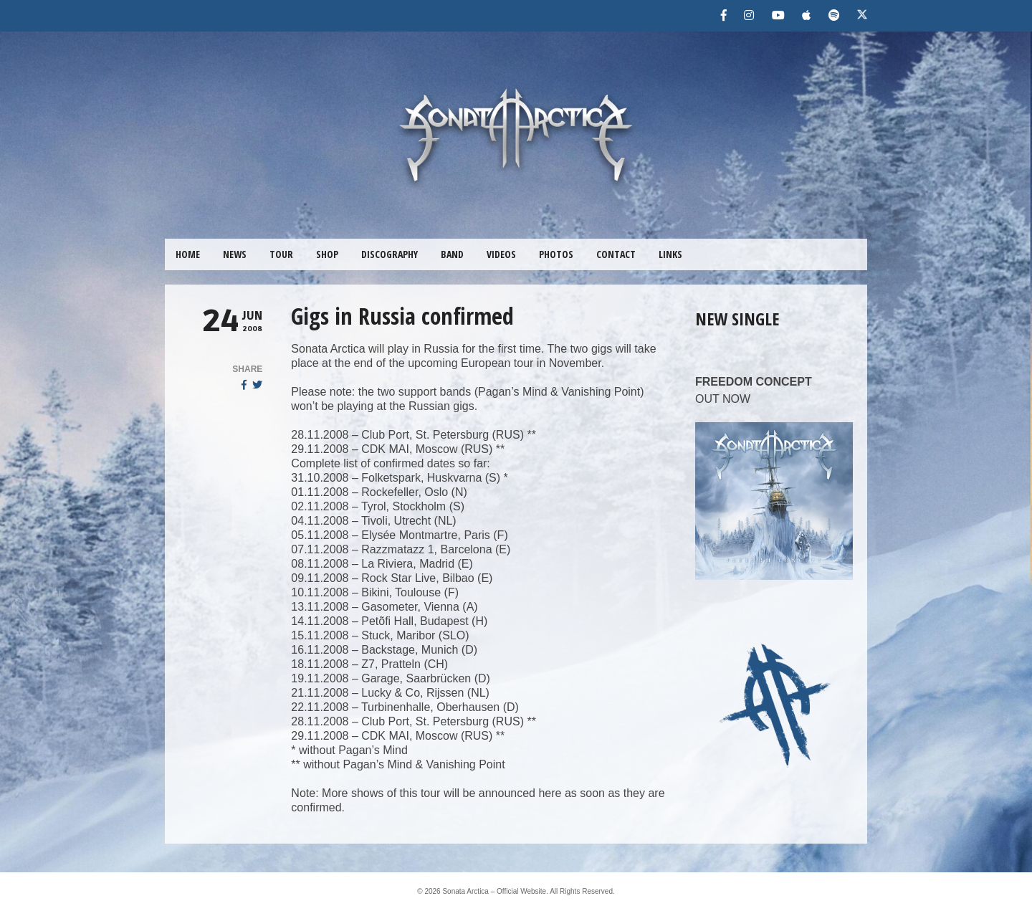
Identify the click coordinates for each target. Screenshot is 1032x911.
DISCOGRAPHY (389, 254)
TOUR (281, 254)
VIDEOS (501, 254)
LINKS (670, 254)
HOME (188, 254)
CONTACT (616, 254)
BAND (452, 254)
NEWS (235, 254)
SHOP (327, 254)
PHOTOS (556, 254)
